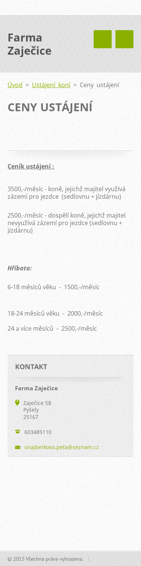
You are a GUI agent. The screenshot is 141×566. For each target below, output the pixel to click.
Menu (124, 39)
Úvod (15, 85)
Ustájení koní (51, 85)
